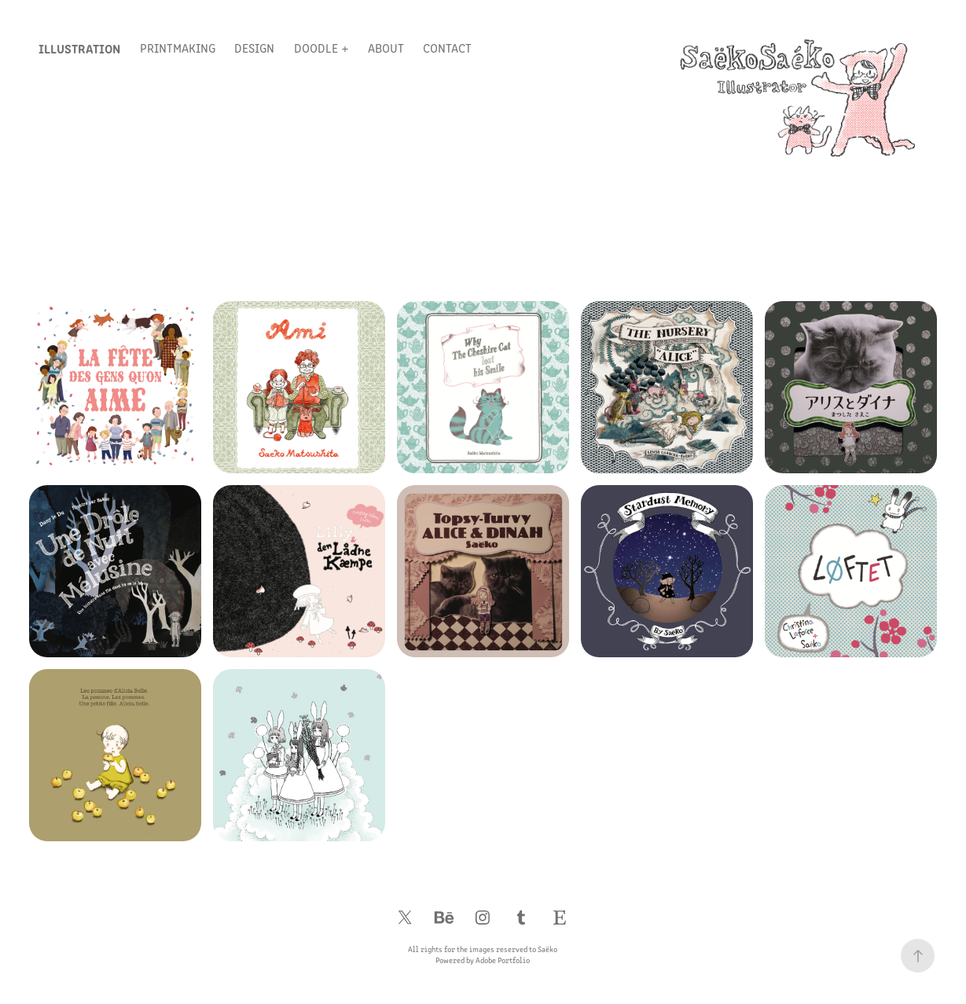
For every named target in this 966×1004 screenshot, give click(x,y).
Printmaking (177, 47)
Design (254, 47)
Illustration (79, 48)
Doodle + (321, 47)
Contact (447, 47)
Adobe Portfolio (503, 959)
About (386, 47)
